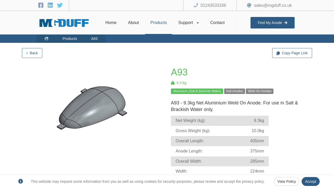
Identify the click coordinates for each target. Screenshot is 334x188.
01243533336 (213, 5)
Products (70, 39)
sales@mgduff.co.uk (273, 5)
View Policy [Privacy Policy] (286, 181)
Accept (310, 181)
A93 (94, 39)
